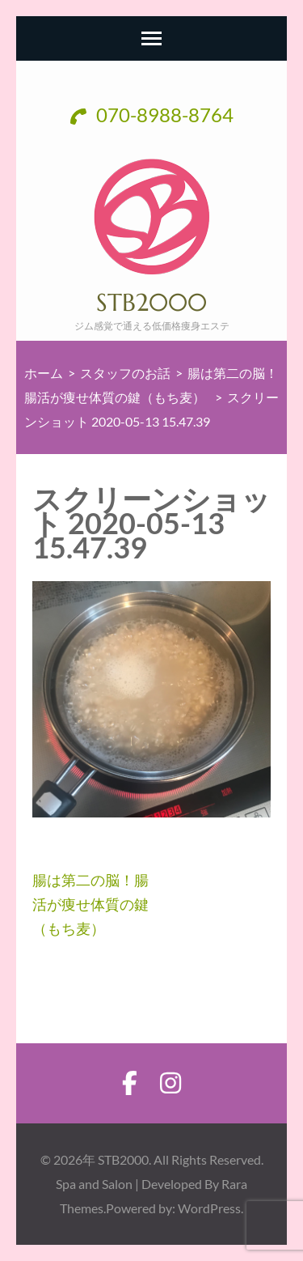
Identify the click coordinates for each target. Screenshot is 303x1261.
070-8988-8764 (152, 114)
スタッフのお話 (125, 372)
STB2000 (151, 302)
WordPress (209, 1208)
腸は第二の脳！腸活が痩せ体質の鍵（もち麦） (90, 904)
